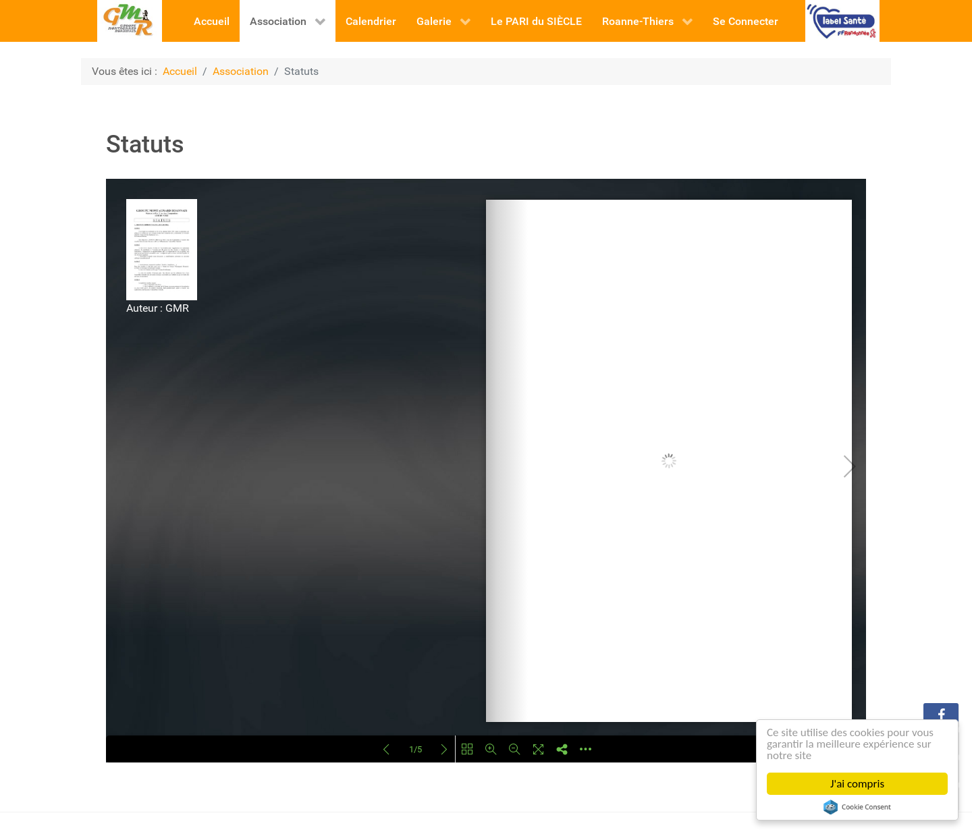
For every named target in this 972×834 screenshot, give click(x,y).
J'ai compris (857, 784)
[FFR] (842, 19)
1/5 (415, 749)
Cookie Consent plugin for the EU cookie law (857, 807)
